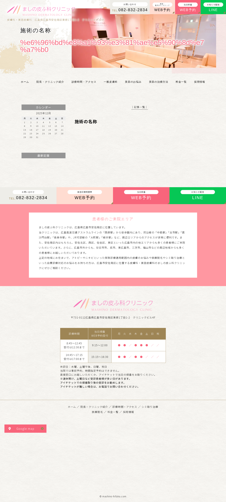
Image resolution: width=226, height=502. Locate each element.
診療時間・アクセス (124, 407)
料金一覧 (113, 412)
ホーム (72, 407)
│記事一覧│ (139, 107)
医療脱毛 (97, 412)
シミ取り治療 (150, 407)
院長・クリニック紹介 (94, 407)
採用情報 (128, 412)
